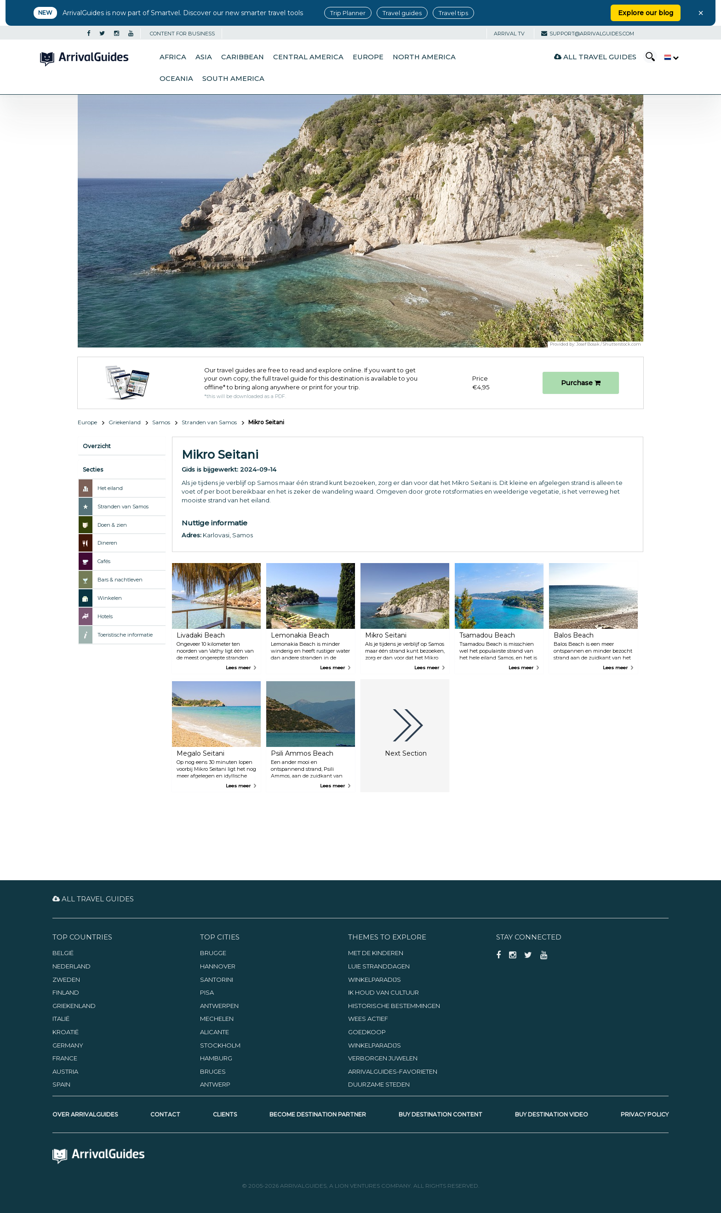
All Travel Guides (595, 56)
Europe (368, 57)
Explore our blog (645, 13)
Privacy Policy (645, 1114)
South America (233, 78)
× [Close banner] (701, 12)
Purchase (581, 383)
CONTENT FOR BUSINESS (182, 33)
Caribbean (242, 57)
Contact (165, 1114)
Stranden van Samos (209, 422)
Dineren (107, 543)
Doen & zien (112, 525)
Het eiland (110, 488)
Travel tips (453, 13)
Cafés (103, 561)
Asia (203, 57)
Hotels (105, 616)
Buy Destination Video (551, 1114)
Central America (308, 57)
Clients (225, 1114)
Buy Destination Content (440, 1114)
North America (424, 57)
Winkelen (109, 598)
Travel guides (402, 13)
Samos (161, 422)
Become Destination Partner (317, 1114)
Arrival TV (509, 33)
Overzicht (97, 446)
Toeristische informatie (125, 635)
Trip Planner (348, 13)
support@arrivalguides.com (587, 33)
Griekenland (125, 422)
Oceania (176, 78)
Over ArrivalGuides (85, 1114)
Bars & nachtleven (120, 579)
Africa (173, 57)
